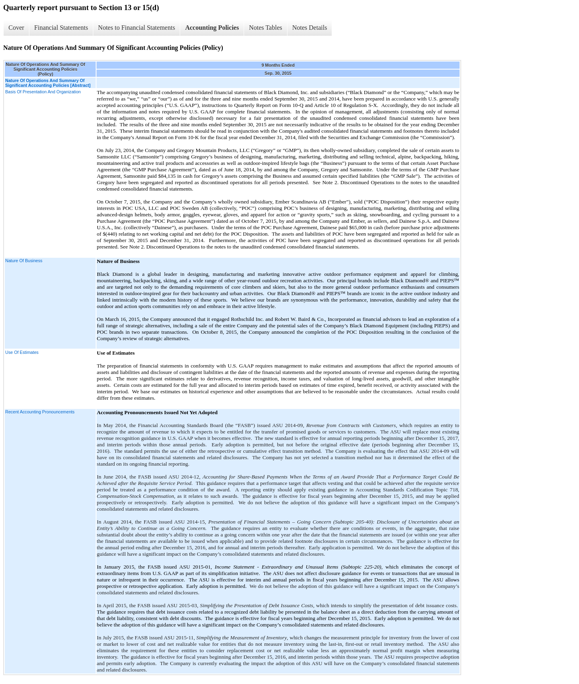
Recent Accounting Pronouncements (39, 411)
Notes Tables (265, 27)
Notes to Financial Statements (136, 27)
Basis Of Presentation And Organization (43, 91)
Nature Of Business (23, 260)
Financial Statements (61, 27)
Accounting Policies (212, 27)
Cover (16, 27)
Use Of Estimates (22, 352)
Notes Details (309, 27)
